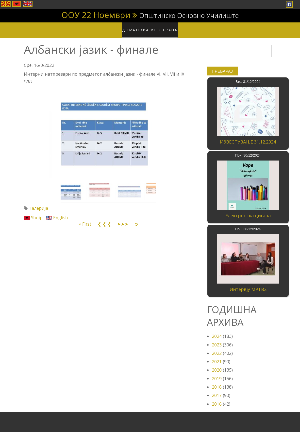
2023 (217, 340)
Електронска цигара (248, 211)
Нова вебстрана (158, 27)
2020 (217, 365)
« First (85, 219)
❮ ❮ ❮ (104, 219)
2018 (217, 382)
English (57, 213)
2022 (217, 348)
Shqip (33, 213)
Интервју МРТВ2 (248, 284)
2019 (217, 374)
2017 (217, 391)
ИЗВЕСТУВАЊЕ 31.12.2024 (248, 137)
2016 (217, 399)
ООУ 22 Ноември (96, 14)
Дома (132, 27)
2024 (217, 331)
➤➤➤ (122, 219)
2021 (217, 357)
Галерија (39, 203)
